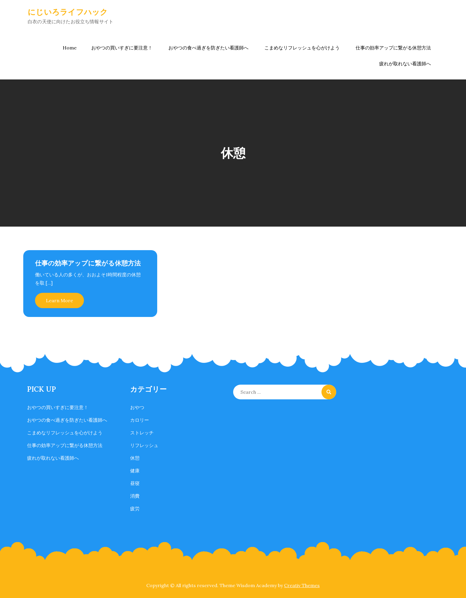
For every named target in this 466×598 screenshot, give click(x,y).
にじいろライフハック (68, 12)
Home (70, 48)
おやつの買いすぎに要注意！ (121, 48)
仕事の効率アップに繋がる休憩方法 (393, 48)
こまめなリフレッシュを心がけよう (302, 48)
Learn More (59, 300)
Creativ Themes (302, 585)
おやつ (137, 407)
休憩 (135, 458)
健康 (135, 471)
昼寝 (135, 483)
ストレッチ (142, 433)
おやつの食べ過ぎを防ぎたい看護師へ (208, 48)
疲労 (135, 508)
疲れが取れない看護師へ (405, 64)
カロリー (139, 420)
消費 (135, 496)
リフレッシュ (144, 445)
